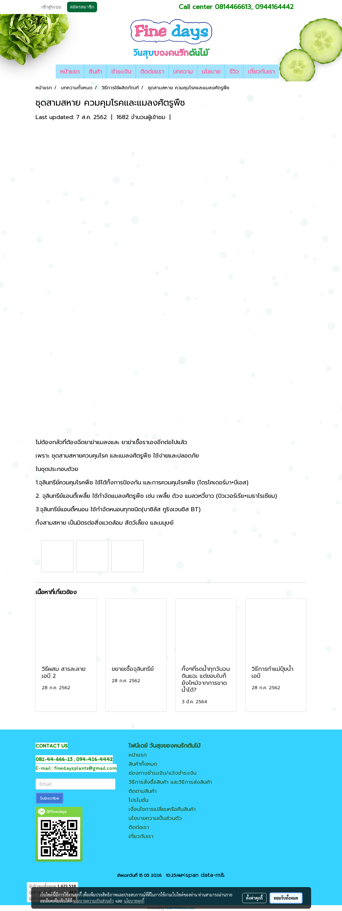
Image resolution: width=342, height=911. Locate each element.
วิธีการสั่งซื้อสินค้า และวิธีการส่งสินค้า (170, 782)
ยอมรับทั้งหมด (286, 897)
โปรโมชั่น (138, 800)
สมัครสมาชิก (82, 7)
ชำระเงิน (121, 71)
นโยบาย (211, 71)
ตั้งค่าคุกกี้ (254, 897)
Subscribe (49, 798)
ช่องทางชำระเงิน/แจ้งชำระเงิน (163, 773)
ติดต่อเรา (139, 827)
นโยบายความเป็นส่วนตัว (155, 818)
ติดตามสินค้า (143, 791)
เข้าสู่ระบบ (51, 7)
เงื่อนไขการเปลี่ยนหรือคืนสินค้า (162, 809)
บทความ (183, 71)
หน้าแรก (70, 71)
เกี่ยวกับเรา (261, 71)
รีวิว (234, 71)
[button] (284, 71)
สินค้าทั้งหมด (143, 764)
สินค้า (95, 71)
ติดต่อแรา (152, 71)
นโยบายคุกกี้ (134, 900)
